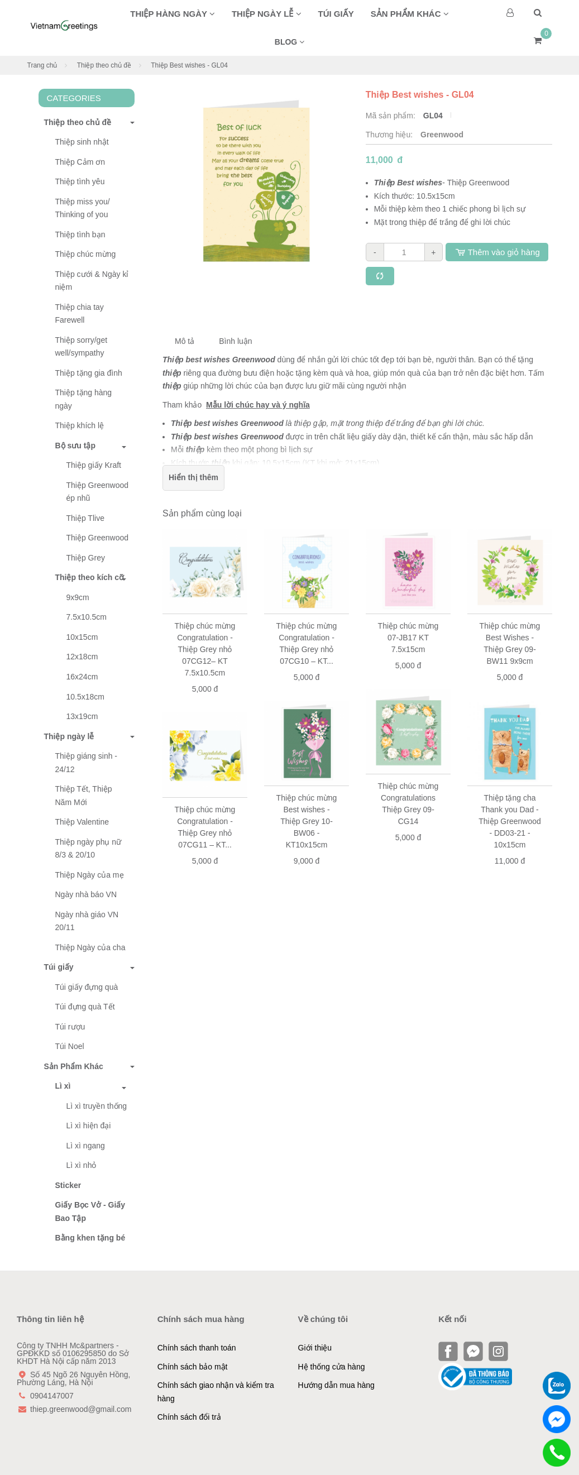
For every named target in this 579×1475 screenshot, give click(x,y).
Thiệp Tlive (85, 518)
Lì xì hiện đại (88, 1125)
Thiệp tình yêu (80, 181)
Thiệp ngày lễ (267, 13)
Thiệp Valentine (82, 821)
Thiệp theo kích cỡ (90, 577)
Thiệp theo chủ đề (104, 65)
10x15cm (82, 637)
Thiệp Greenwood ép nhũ (97, 492)
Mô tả (184, 341)
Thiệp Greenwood (97, 537)
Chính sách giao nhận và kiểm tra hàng (215, 1392)
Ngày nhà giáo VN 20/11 (87, 921)
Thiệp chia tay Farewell (79, 314)
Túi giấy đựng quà (86, 987)
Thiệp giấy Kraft (93, 465)
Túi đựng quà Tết (85, 1006)
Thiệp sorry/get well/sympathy (81, 347)
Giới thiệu (315, 1347)
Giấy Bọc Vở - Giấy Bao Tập (90, 1211)
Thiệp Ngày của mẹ (89, 874)
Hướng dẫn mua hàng (336, 1385)
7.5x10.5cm (86, 616)
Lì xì (63, 1085)
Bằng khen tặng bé (90, 1237)
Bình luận (235, 341)
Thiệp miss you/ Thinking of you (82, 208)
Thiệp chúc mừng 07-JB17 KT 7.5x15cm (408, 637)
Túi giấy (336, 13)
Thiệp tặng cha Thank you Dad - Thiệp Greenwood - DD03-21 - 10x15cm (509, 821)
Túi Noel (69, 1046)
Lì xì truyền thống (96, 1106)
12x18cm (82, 656)
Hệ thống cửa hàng (331, 1366)
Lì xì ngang (85, 1145)
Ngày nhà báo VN (86, 894)
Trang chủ (42, 65)
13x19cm (82, 716)
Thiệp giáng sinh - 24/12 (86, 762)
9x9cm (77, 597)
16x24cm (82, 676)
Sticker (68, 1185)
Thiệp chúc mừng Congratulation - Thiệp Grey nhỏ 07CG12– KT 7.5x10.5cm (205, 649)
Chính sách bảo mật (192, 1366)
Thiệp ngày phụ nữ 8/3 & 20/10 (88, 848)
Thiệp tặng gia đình (88, 372)
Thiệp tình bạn (80, 234)
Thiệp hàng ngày (172, 13)
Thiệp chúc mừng (85, 254)
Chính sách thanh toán (196, 1347)
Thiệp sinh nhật (82, 141)
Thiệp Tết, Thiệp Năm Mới (83, 795)
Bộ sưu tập (75, 445)
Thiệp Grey (85, 557)
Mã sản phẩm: (392, 115)
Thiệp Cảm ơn (80, 161)
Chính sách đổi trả (189, 1416)
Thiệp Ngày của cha (90, 947)
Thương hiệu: (390, 134)
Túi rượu (70, 1026)
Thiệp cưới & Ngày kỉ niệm (92, 281)
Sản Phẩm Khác (71, 1066)
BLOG (289, 41)
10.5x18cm (85, 696)
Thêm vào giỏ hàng (497, 252)
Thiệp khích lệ (79, 425)
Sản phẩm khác (410, 13)
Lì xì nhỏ (81, 1165)
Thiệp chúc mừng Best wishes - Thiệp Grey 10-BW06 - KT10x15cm (306, 821)
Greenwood (441, 134)
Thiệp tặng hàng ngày (83, 399)
